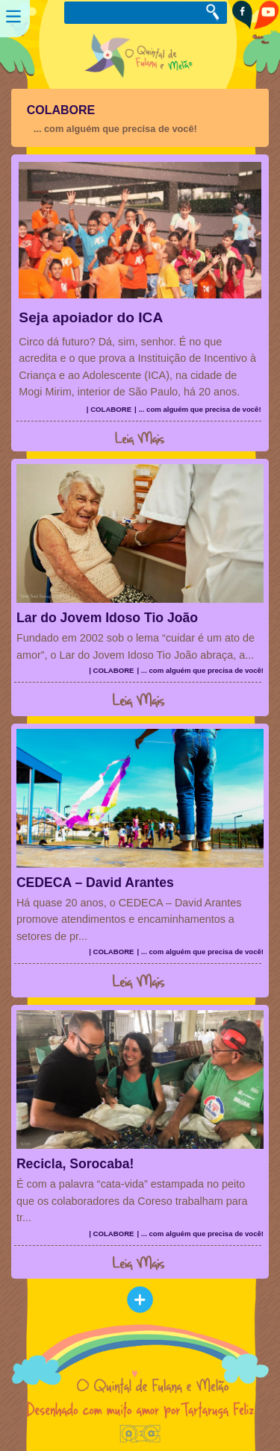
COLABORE (61, 110)
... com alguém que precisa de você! (115, 128)
